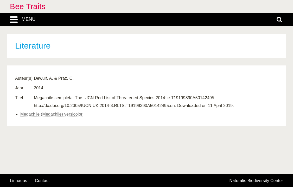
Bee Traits (28, 6)
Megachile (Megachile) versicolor (51, 114)
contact (42, 180)
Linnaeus (18, 181)
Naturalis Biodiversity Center (256, 181)
